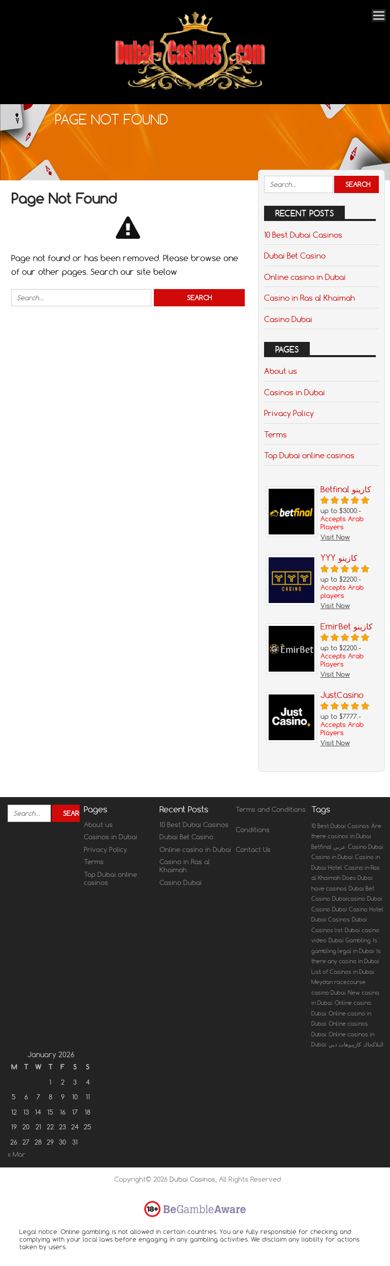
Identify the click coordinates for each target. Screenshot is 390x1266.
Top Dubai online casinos (309, 455)
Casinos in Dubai (294, 392)
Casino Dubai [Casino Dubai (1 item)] (365, 846)
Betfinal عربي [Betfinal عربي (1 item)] (328, 846)
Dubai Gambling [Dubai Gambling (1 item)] (350, 940)
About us (280, 371)
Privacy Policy (289, 413)
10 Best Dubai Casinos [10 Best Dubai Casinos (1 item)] (340, 826)
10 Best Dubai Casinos (303, 235)
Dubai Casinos (192, 1179)
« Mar (16, 1154)
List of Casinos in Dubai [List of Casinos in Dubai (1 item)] (342, 971)
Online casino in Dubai (305, 277)
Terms (275, 434)
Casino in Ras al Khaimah (309, 298)
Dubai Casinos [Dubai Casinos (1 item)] (330, 919)
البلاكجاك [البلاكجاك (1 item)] (373, 1044)
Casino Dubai (288, 319)
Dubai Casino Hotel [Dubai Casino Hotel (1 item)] (357, 909)
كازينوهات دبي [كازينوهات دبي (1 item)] (345, 1044)
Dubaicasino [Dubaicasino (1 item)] (348, 898)
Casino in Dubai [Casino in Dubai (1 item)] (332, 857)
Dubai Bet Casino (295, 255)
